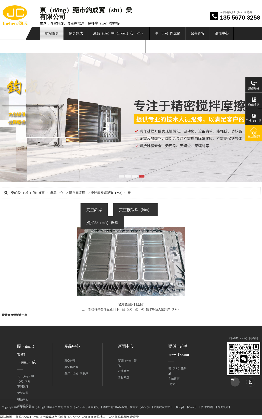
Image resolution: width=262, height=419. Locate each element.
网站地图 (6, 417)
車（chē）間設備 (167, 33)
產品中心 (56, 193)
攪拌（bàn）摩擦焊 (76, 373)
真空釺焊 (94, 210)
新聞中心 (125, 346)
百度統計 (223, 407)
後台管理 (206, 407)
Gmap (191, 407)
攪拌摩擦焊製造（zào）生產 (111, 193)
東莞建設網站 (161, 407)
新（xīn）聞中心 (57, 46)
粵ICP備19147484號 (114, 407)
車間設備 (22, 386)
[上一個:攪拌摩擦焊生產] (97, 309)
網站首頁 (52, 33)
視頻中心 (222, 33)
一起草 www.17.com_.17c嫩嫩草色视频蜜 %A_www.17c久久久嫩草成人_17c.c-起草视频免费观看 (76, 417)
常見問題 (123, 377)
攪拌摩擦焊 (77, 193)
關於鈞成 (76, 33)
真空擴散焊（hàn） (135, 210)
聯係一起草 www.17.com (122, 46)
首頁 (41, 193)
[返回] (140, 304)
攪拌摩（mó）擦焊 (102, 223)
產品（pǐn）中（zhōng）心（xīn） (119, 33)
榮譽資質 (198, 33)
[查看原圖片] (126, 304)
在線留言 (87, 46)
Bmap (179, 407)
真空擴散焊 (71, 367)
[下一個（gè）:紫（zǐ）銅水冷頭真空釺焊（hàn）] (148, 309)
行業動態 (123, 371)
